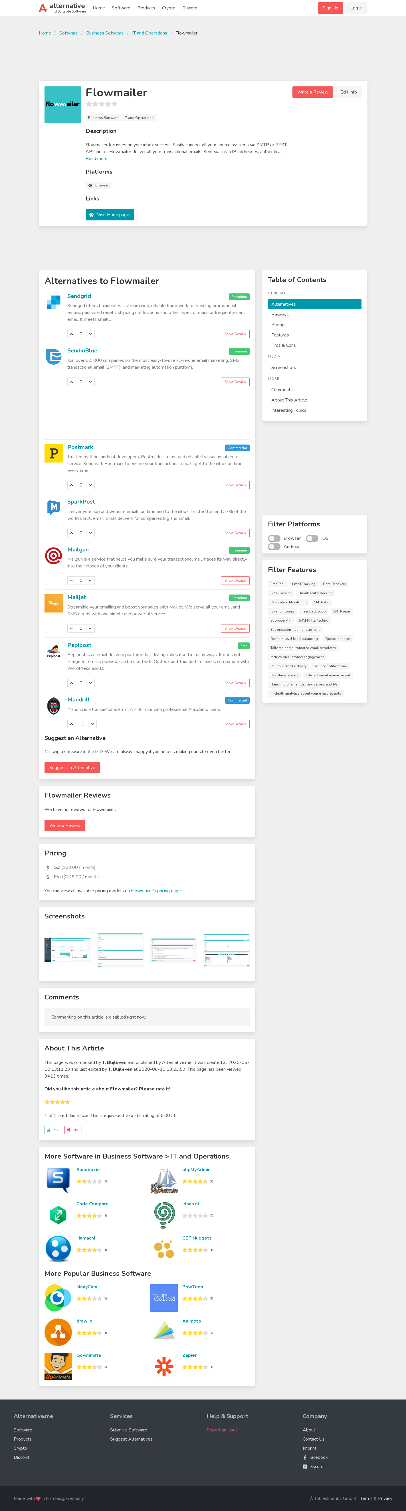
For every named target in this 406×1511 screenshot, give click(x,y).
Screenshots (283, 367)
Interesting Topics (288, 410)
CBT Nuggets (197, 1238)
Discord (189, 8)
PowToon (192, 1287)
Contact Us (314, 1439)
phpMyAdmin (196, 1170)
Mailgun (78, 549)
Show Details (235, 334)
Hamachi (85, 1238)
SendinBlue (82, 350)
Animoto (191, 1321)
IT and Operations (149, 33)
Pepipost (79, 645)
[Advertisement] (203, 57)
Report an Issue (222, 1430)
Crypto (168, 8)
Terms (366, 1498)
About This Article (289, 400)
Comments (282, 390)
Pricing (277, 325)
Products (146, 8)
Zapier (189, 1355)
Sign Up (330, 8)
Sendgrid (79, 296)
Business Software (105, 33)
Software (121, 8)
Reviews (280, 314)
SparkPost (81, 502)
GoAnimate (88, 1355)
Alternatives (283, 304)
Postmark (80, 447)
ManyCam (86, 1287)
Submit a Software (128, 1430)
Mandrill (78, 699)
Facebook (315, 1457)
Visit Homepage (113, 215)
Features (280, 335)
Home (99, 8)
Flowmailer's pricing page (156, 891)
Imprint (309, 1448)
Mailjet (76, 597)
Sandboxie (88, 1170)
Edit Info (348, 92)
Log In (356, 8)
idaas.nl (190, 1204)
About (309, 1430)
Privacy (385, 1498)
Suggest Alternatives (131, 1439)
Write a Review (312, 92)
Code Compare (92, 1204)
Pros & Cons (283, 345)
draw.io (84, 1321)
